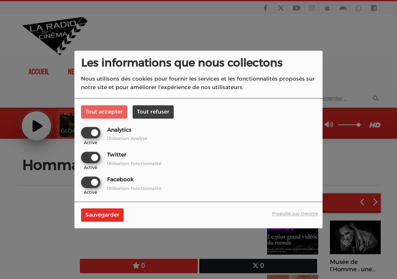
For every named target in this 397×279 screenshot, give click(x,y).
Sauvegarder (102, 215)
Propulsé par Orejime (295, 214)
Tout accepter (104, 111)
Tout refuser (153, 111)
